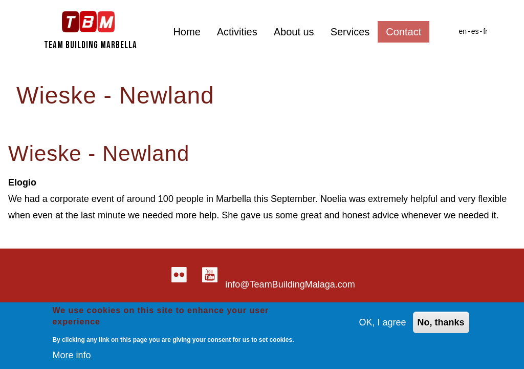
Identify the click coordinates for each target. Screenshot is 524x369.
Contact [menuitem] (403, 31)
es (475, 31)
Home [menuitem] (186, 31)
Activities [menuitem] (237, 31)
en (462, 31)
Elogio (22, 182)
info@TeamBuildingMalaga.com (290, 284)
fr (485, 31)
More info (71, 357)
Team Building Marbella (90, 45)
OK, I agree (382, 324)
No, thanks (441, 324)
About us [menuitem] (294, 31)
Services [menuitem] (350, 31)
